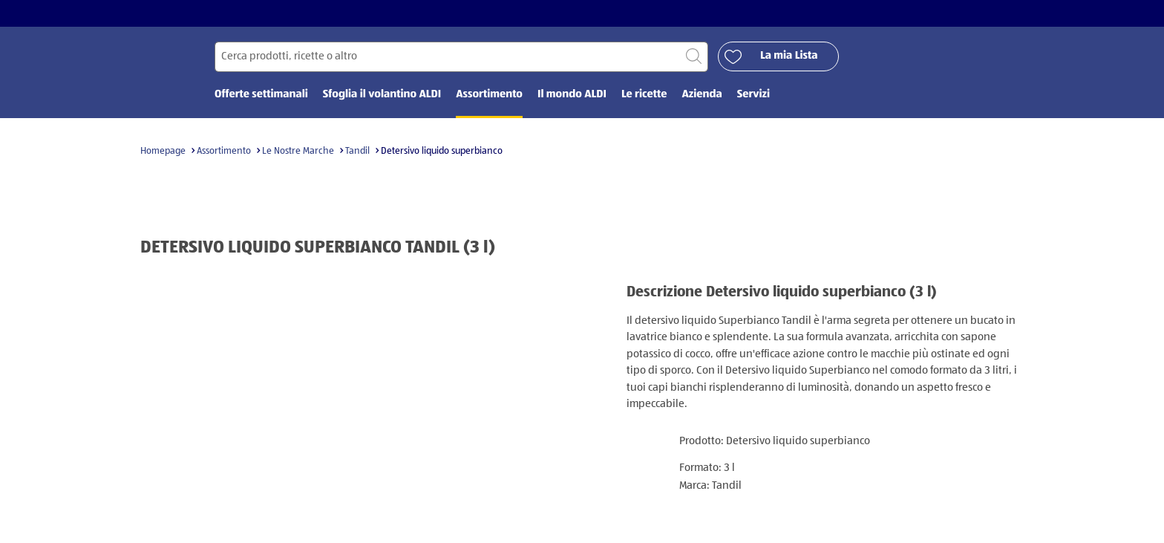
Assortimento (224, 151)
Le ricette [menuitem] (644, 94)
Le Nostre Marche (298, 151)
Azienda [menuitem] (701, 94)
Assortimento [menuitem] (489, 94)
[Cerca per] (461, 57)
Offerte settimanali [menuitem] (261, 94)
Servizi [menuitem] (753, 94)
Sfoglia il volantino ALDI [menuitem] (382, 94)
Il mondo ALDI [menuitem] (571, 94)
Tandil (357, 151)
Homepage (163, 151)
